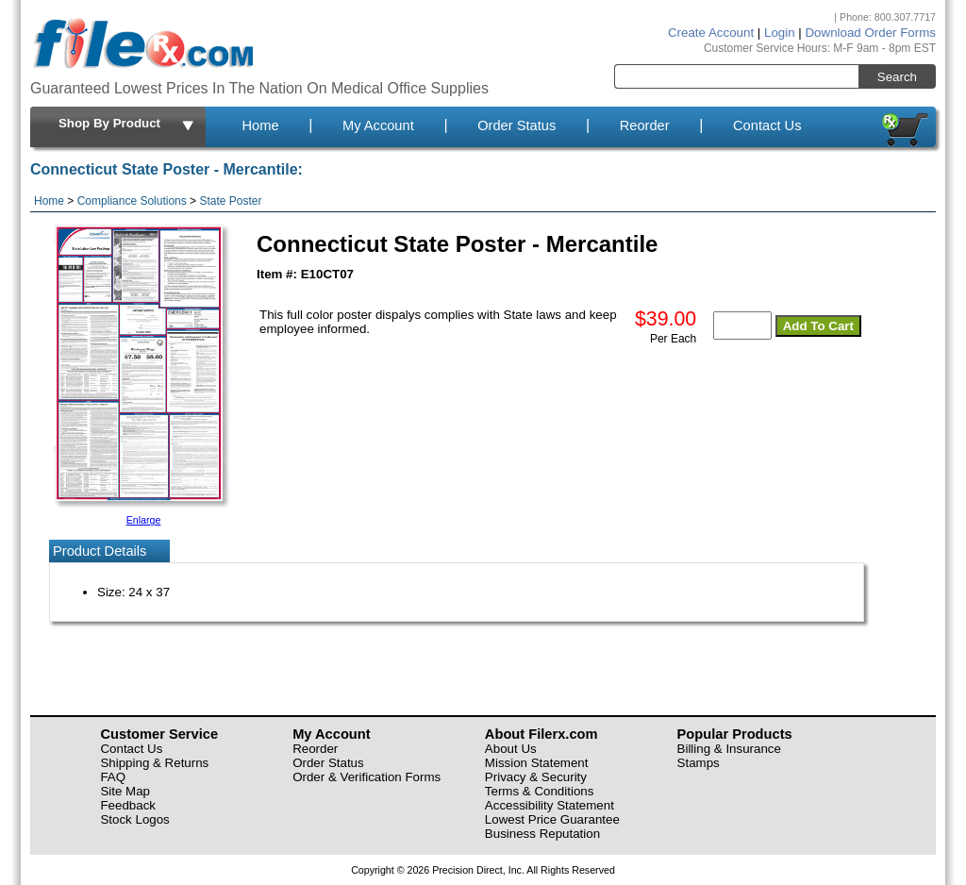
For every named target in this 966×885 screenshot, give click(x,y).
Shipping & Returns (154, 763)
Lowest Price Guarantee (552, 819)
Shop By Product (127, 124)
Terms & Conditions (539, 791)
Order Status (516, 125)
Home (260, 125)
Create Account (711, 32)
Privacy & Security (536, 777)
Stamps (698, 763)
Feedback (128, 805)
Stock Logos (134, 819)
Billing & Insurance (729, 749)
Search (897, 77)
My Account (378, 125)
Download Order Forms (870, 32)
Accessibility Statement (549, 805)
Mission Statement (537, 763)
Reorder (645, 125)
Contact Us (767, 125)
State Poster (230, 201)
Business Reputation (542, 834)
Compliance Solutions (132, 201)
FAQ (112, 777)
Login (779, 32)
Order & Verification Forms (366, 777)
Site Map (125, 791)
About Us (511, 749)
